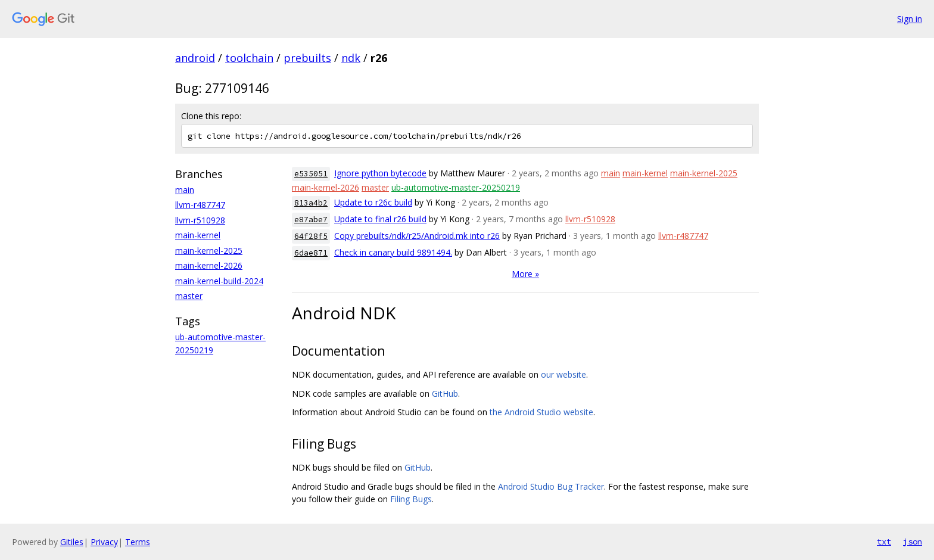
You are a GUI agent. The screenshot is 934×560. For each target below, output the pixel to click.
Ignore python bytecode (380, 173)
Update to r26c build (373, 202)
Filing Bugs (411, 499)
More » (525, 273)
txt (884, 541)
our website (563, 374)
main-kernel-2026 (208, 265)
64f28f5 (311, 236)
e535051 (311, 174)
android (195, 58)
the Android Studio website (541, 412)
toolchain (249, 58)
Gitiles (71, 541)
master (189, 295)
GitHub (445, 393)
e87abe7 (311, 219)
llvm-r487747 (200, 204)
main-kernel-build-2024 (219, 281)
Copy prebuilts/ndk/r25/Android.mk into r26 (417, 235)
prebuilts (307, 58)
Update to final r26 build (380, 219)
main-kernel (197, 235)
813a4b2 (311, 203)
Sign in (909, 18)
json (912, 541)
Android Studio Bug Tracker (551, 486)
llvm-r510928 (200, 220)
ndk (350, 58)
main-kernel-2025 (208, 250)
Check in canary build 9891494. (393, 252)
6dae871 (311, 253)
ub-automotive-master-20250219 (455, 187)
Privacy (104, 541)
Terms (137, 541)
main (184, 189)
